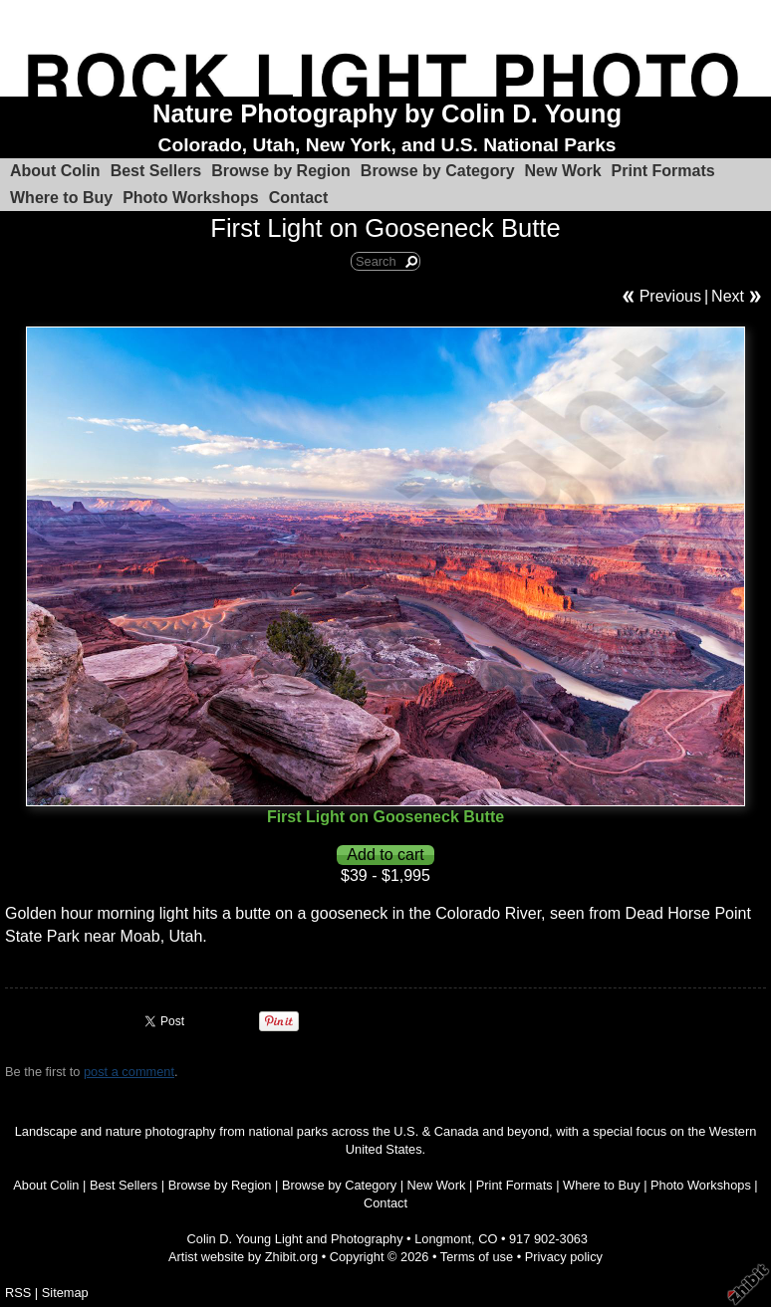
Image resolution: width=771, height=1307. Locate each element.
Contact (299, 197)
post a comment (129, 1071)
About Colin (55, 170)
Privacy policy (564, 1256)
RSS (18, 1292)
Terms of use (476, 1256)
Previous (670, 296)
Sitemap (65, 1292)
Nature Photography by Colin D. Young (387, 113)
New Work (563, 170)
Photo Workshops (191, 197)
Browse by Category (438, 170)
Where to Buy (61, 197)
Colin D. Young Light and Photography (295, 1238)
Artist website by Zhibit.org (243, 1256)
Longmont (442, 1238)
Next (727, 296)
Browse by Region (281, 170)
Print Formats (663, 170)
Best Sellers (156, 170)
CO (487, 1238)
